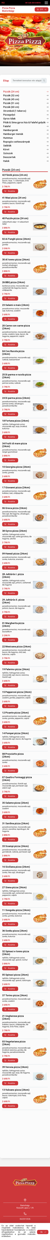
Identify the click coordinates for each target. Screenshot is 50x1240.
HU (3, 3)
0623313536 (25, 1219)
